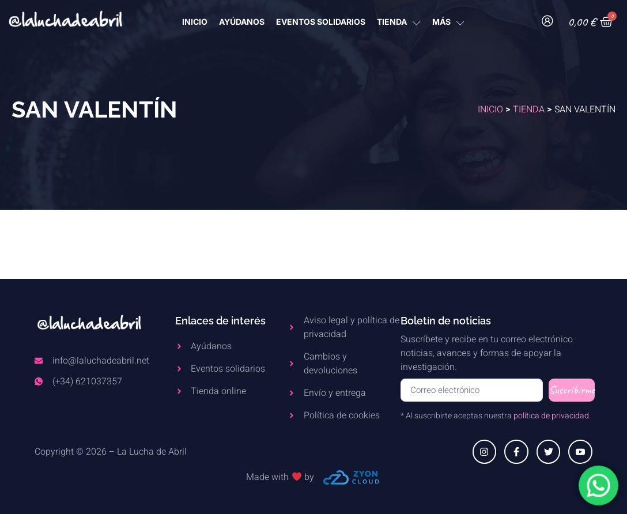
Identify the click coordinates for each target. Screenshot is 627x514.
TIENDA (399, 22)
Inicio (490, 109)
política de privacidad (551, 416)
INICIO (194, 22)
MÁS (448, 22)
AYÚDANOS (242, 22)
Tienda (529, 109)
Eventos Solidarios (320, 22)
